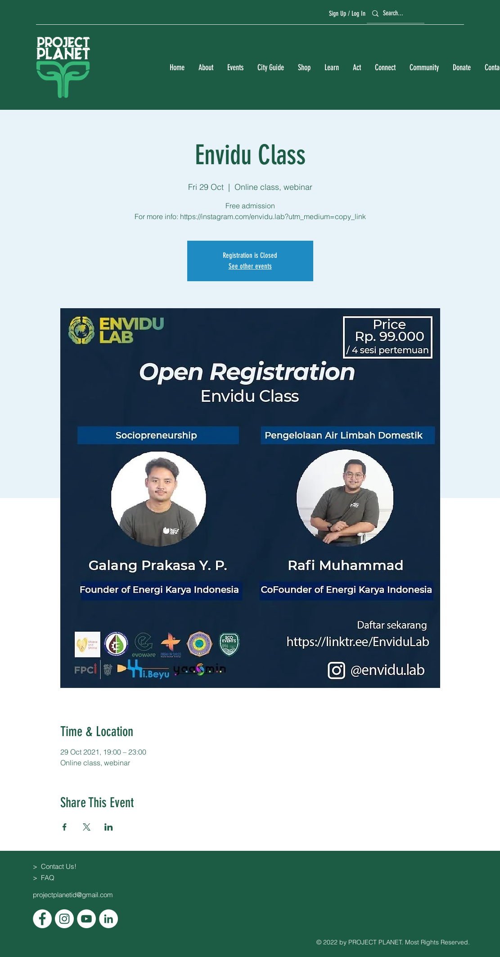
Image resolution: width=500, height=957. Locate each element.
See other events (250, 266)
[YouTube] (86, 918)
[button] (205, 67)
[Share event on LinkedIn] (108, 827)
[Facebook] (42, 918)
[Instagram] (64, 918)
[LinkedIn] (108, 918)
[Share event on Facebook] (64, 827)
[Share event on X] (86, 827)
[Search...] (394, 13)
